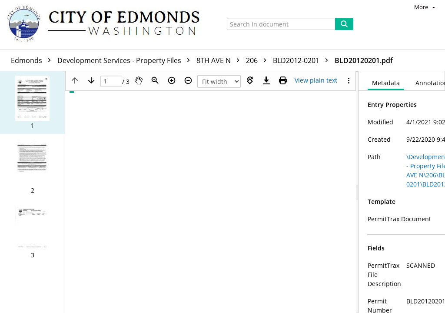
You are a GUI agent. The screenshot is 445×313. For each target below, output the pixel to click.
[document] (402, 192)
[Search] (344, 24)
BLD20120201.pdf (364, 60)
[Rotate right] (249, 80)
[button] (32, 102)
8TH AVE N (220, 60)
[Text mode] (316, 80)
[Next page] (91, 80)
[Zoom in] (171, 80)
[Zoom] (155, 80)
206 (258, 60)
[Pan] (138, 80)
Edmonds (33, 60)
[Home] (107, 25)
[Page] (111, 81)
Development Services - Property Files (125, 60)
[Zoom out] (188, 80)
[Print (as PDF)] (283, 80)
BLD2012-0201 (302, 60)
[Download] (266, 80)
